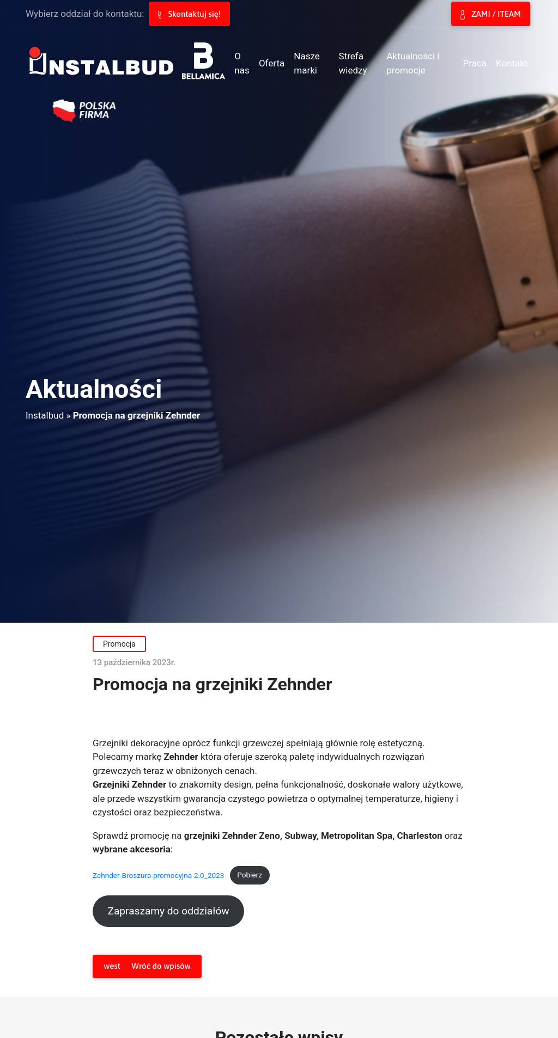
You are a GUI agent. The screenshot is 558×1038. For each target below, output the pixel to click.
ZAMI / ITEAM (490, 14)
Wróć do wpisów (147, 966)
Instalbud (45, 415)
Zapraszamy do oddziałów (168, 911)
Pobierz (249, 874)
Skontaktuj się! (189, 14)
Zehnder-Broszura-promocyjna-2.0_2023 (158, 874)
